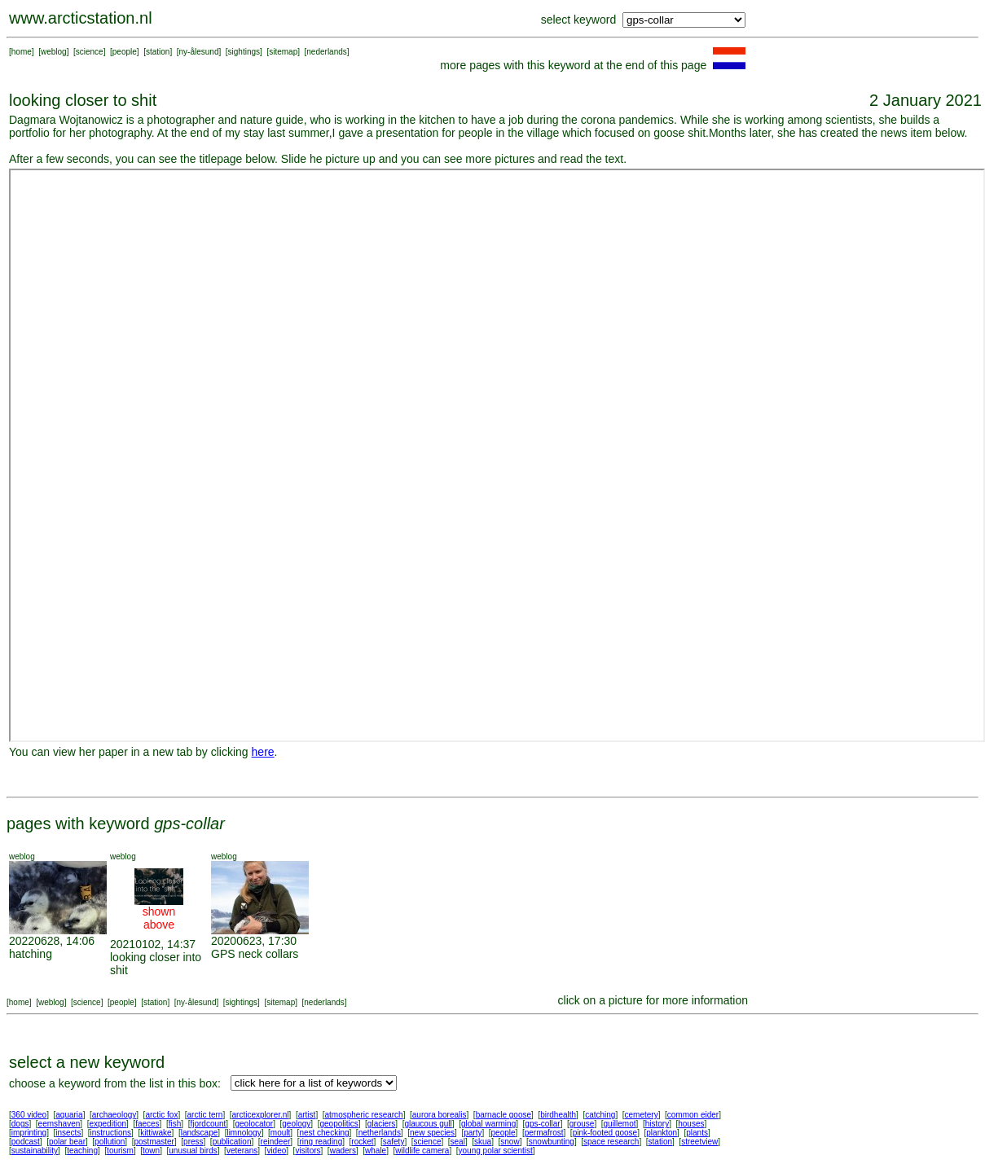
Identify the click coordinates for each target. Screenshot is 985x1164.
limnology (243, 1132)
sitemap (283, 51)
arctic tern (205, 1114)
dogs (20, 1123)
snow (509, 1141)
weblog (54, 51)
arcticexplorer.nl (260, 1114)
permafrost (544, 1132)
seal (458, 1141)
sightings (244, 51)
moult (280, 1132)
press (193, 1141)
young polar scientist (496, 1150)
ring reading (320, 1141)
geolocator (254, 1123)
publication (232, 1141)
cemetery (641, 1114)
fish (175, 1123)
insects (68, 1132)
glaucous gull (427, 1123)
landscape (199, 1132)
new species (432, 1132)
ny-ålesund (199, 51)
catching (600, 1114)
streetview (699, 1141)
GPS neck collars (254, 953)
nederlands (326, 51)
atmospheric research (364, 1114)
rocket (362, 1141)
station (157, 51)
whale (375, 1150)
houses (691, 1123)
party (473, 1132)
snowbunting (551, 1141)
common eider (693, 1114)
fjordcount (208, 1123)
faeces (147, 1123)
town (151, 1150)
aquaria (68, 1114)
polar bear (67, 1141)
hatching (30, 953)
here (263, 751)
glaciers (381, 1123)
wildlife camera (422, 1150)
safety (394, 1141)
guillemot (620, 1123)
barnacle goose (503, 1114)
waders (343, 1150)
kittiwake (155, 1132)
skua (482, 1141)
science (89, 51)
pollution (110, 1141)
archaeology (114, 1114)
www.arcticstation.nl (80, 18)
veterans (241, 1150)
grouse (582, 1123)
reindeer (276, 1141)
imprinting (28, 1132)
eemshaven (59, 1123)
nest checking (324, 1132)
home (21, 51)
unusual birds (193, 1150)
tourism (120, 1150)
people (124, 51)
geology (296, 1123)
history (657, 1123)
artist (307, 1114)
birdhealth (558, 1114)
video (276, 1150)
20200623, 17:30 (254, 940)
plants (697, 1132)
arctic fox (161, 1114)
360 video (28, 1114)
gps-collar (542, 1123)
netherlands (379, 1132)
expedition (107, 1123)
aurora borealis (439, 1114)
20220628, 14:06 (52, 940)
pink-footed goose (605, 1132)
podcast (25, 1141)
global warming (488, 1123)
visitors (307, 1150)
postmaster (154, 1141)
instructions (111, 1132)
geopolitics (338, 1123)
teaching (82, 1150)
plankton (661, 1132)
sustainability (34, 1150)
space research (611, 1141)
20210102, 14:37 (153, 944)
